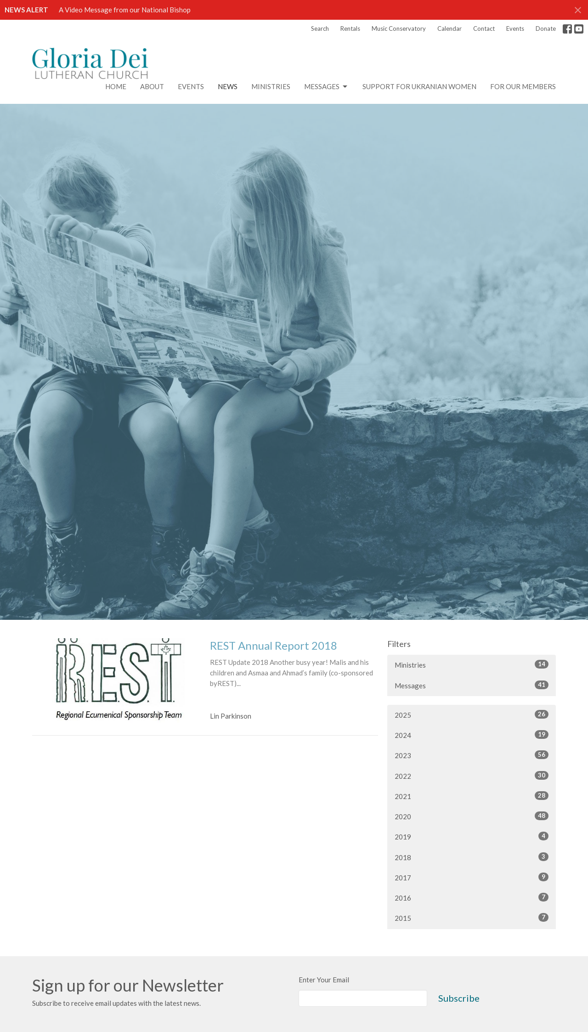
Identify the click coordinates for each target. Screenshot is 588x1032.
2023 (471, 755)
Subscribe (459, 998)
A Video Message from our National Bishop (125, 10)
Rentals (350, 28)
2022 (471, 775)
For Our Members (523, 86)
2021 (471, 795)
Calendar (449, 28)
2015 (471, 917)
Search (320, 28)
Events (515, 28)
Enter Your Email (324, 979)
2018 (471, 857)
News (227, 86)
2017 (471, 877)
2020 (471, 816)
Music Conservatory (399, 28)
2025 (471, 714)
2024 (471, 734)
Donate (546, 28)
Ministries (270, 86)
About (152, 86)
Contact (484, 28)
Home (115, 86)
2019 (471, 836)
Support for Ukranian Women (419, 86)
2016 (471, 897)
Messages (326, 86)
